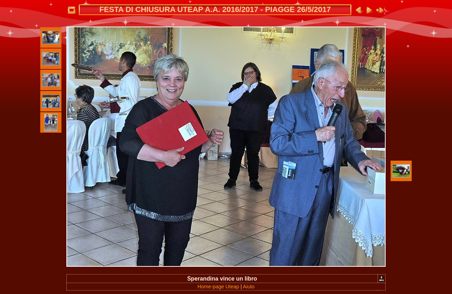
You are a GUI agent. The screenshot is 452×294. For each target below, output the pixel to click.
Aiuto (249, 286)
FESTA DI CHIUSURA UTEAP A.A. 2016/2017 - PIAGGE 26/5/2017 (215, 9)
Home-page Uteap (218, 286)
